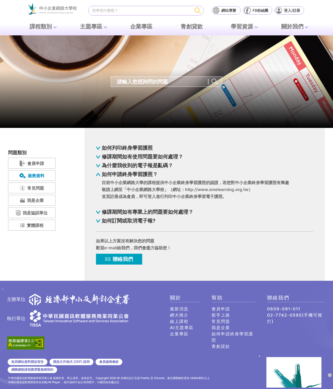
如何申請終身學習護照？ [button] (130, 174)
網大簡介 (179, 315)
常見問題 (221, 321)
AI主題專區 (182, 327)
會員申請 (221, 308)
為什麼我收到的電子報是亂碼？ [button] (137, 165)
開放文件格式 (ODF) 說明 (71, 362)
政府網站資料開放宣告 (27, 362)
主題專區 (91, 26)
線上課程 (179, 321)
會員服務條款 (109, 362)
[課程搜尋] (140, 10)
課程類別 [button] (41, 26)
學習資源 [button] (242, 26)
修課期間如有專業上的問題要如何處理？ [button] (147, 212)
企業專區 (141, 26)
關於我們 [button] (292, 26)
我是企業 (221, 327)
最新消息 (179, 308)
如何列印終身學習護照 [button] (127, 148)
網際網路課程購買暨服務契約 (32, 369)
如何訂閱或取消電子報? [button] (128, 221)
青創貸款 (192, 26)
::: (2, 289)
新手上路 (221, 315)
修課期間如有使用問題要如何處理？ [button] (142, 157)
